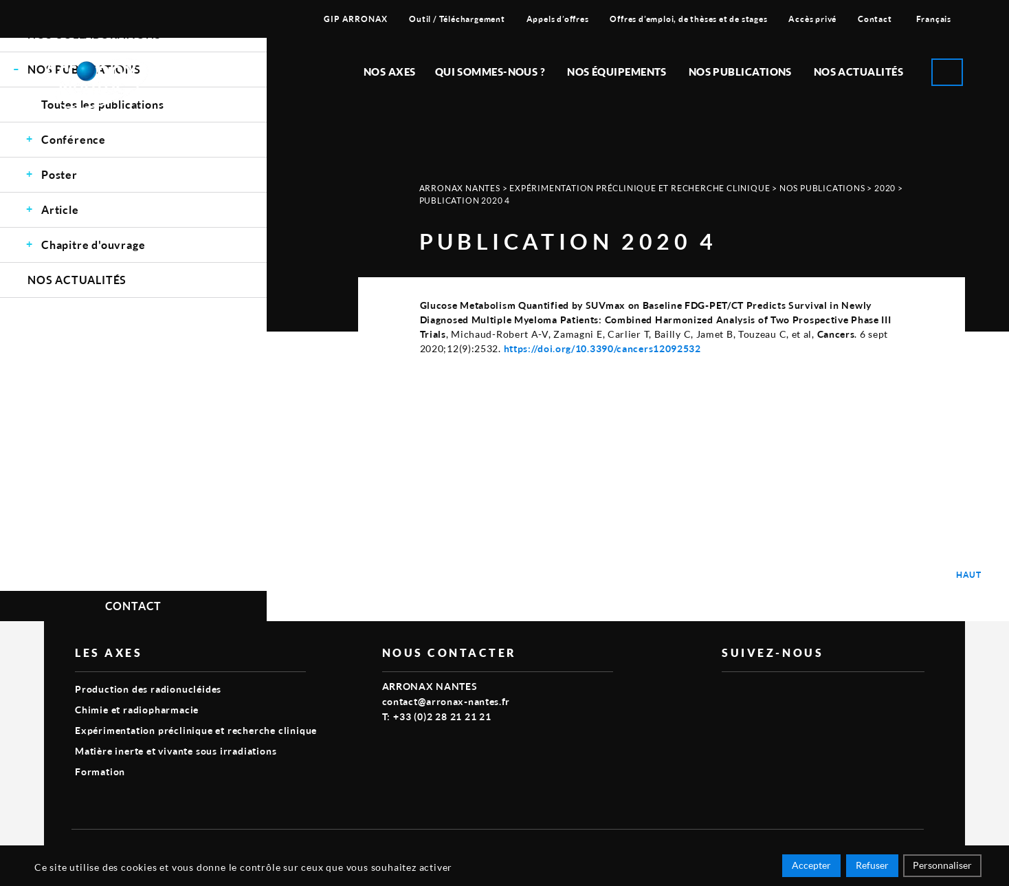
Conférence (73, 139)
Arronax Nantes (459, 188)
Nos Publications (822, 188)
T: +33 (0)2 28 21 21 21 (436, 716)
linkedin (761, 694)
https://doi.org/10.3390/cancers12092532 (602, 348)
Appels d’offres (557, 19)
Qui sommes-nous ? (490, 71)
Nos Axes (390, 71)
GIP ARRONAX (356, 19)
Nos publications (740, 71)
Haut (969, 575)
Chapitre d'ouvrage (93, 244)
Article (60, 209)
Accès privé (812, 19)
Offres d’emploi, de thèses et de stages (688, 19)
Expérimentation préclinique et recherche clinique (639, 188)
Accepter (811, 867)
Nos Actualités (858, 71)
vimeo (730, 694)
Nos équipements (617, 71)
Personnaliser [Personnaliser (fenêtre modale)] (942, 867)
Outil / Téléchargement (457, 19)
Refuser (872, 867)
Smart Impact (893, 848)
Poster (59, 174)
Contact (875, 19)
